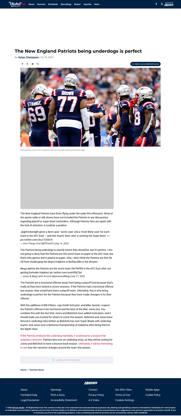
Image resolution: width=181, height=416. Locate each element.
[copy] (38, 64)
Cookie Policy (153, 394)
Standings (66, 4)
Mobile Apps (153, 389)
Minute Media (18, 408)
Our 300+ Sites (123, 389)
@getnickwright (30, 231)
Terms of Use (122, 394)
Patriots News (37, 370)
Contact (93, 389)
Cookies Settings (124, 400)
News (31, 4)
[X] (162, 4)
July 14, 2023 (62, 243)
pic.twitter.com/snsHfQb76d (66, 272)
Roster (77, 4)
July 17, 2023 (78, 276)
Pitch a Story (58, 394)
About (24, 389)
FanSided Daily (29, 394)
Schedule (53, 4)
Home (23, 370)
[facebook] (156, 4)
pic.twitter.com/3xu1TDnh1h (36, 239)
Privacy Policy (96, 394)
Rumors (41, 4)
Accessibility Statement (64, 400)
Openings (56, 389)
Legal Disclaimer (30, 400)
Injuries (87, 4)
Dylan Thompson (28, 57)
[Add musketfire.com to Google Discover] (145, 64)
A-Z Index (94, 400)
